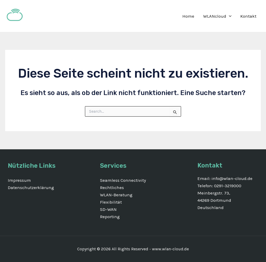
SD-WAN (108, 209)
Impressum (19, 180)
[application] (228, 16)
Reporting (110, 216)
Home (188, 16)
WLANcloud (217, 16)
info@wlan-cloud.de (231, 178)
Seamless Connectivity (123, 180)
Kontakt (248, 16)
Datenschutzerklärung (31, 187)
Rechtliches (112, 187)
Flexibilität (111, 202)
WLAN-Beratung (116, 194)
